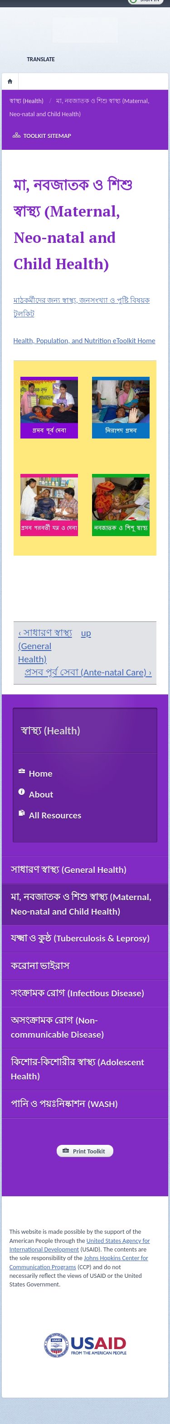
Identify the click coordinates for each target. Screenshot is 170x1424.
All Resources (55, 815)
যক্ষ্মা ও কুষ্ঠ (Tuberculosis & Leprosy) (80, 938)
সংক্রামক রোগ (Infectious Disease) (78, 993)
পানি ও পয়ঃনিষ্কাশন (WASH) (64, 1104)
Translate (40, 59)
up (84, 633)
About (41, 794)
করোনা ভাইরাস (40, 966)
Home (10, 81)
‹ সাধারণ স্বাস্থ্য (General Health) (45, 646)
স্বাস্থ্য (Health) (27, 101)
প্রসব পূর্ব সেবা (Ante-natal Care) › (88, 672)
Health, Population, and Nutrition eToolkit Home (84, 340)
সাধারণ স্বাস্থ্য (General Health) (69, 870)
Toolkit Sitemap (47, 136)
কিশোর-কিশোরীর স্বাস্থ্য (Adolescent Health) (78, 1069)
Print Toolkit (89, 1151)
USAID (85, 1345)
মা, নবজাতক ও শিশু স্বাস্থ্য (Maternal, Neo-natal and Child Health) (81, 904)
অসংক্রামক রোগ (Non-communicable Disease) (57, 1028)
